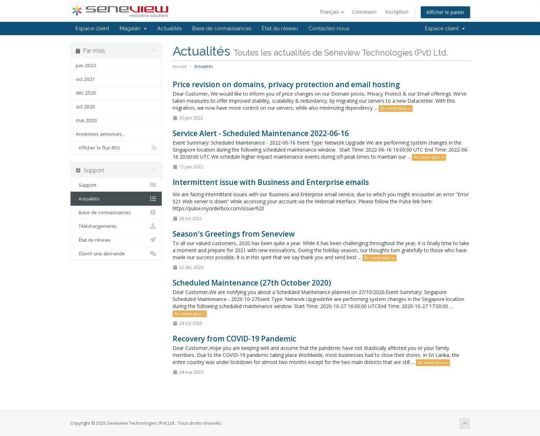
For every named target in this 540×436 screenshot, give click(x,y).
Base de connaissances (221, 28)
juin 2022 (86, 65)
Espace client (92, 28)
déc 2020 (86, 93)
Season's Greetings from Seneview (234, 234)
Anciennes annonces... (100, 134)
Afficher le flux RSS (116, 147)
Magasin (133, 28)
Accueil (179, 66)
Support (116, 185)
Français (332, 11)
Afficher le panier (445, 12)
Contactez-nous (328, 28)
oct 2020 (85, 106)
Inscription (396, 11)
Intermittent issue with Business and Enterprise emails (271, 182)
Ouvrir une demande (116, 253)
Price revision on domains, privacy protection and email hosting (286, 84)
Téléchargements (116, 226)
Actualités (169, 28)
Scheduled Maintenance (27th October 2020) (252, 283)
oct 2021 (85, 79)
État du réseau (280, 28)
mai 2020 (86, 120)
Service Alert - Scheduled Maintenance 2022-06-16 (261, 133)
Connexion (364, 11)
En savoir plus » (395, 108)
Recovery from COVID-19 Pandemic (234, 339)
